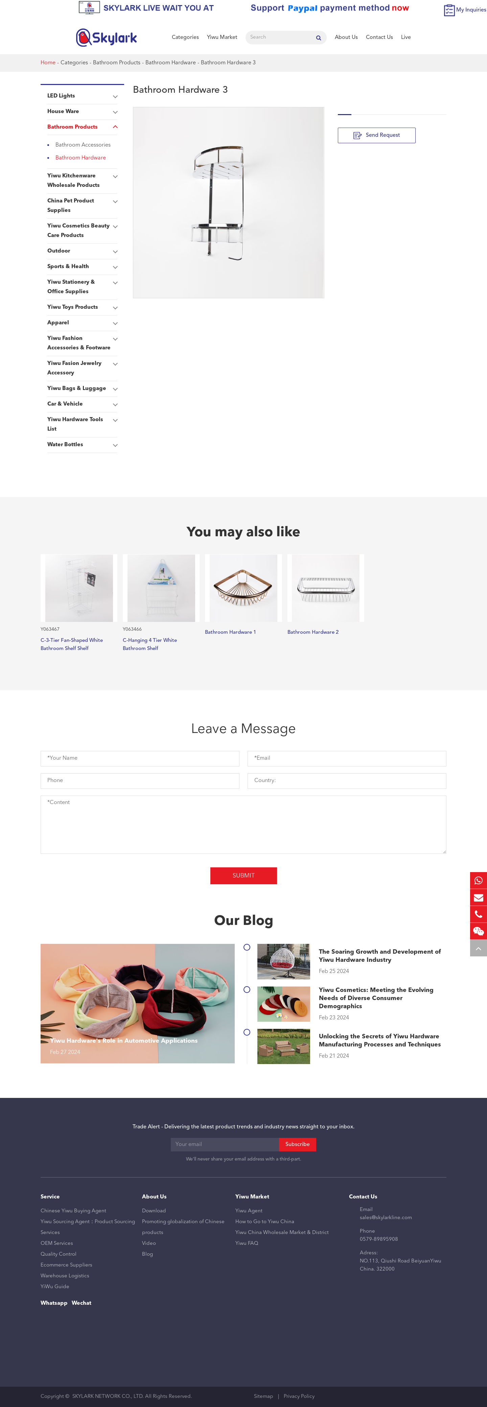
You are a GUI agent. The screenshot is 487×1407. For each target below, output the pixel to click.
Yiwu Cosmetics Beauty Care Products (82, 229)
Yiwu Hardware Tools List (82, 423)
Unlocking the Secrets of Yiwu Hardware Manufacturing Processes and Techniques (380, 1041)
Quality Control (58, 1254)
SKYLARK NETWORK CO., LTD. (108, 1396)
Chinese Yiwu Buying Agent (73, 1211)
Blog (147, 1254)
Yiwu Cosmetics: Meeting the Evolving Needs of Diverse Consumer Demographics (376, 998)
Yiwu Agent (248, 1211)
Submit (244, 876)
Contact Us (379, 37)
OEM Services (57, 1243)
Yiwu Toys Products (82, 307)
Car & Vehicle (82, 404)
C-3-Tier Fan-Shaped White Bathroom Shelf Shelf (72, 644)
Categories (185, 37)
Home (48, 63)
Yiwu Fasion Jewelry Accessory (82, 367)
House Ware (82, 111)
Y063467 (50, 629)
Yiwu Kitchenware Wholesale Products (82, 179)
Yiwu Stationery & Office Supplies (82, 286)
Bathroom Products (116, 63)
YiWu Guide (55, 1287)
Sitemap (263, 1396)
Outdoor (82, 251)
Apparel (82, 323)
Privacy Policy (299, 1396)
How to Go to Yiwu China (264, 1222)
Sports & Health (82, 266)
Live (406, 37)
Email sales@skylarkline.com (386, 1213)
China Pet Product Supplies (82, 204)
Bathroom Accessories (83, 145)
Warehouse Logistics (65, 1276)
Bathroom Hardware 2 (313, 632)
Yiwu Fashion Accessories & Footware (82, 342)
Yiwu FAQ (246, 1243)
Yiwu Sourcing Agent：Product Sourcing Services (88, 1227)
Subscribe (297, 1144)
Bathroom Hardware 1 (230, 632)
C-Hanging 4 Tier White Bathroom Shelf (150, 644)
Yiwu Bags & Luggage (82, 388)
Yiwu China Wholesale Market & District (282, 1232)
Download (154, 1211)
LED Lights (82, 96)
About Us (346, 37)
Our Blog (243, 921)
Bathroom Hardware (170, 63)
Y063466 (132, 629)
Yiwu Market (222, 37)
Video (149, 1243)
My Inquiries (471, 10)
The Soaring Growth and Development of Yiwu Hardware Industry (380, 956)
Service (50, 1197)
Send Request (376, 135)
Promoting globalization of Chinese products (183, 1227)
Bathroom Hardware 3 (228, 63)
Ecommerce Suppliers (66, 1265)
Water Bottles (82, 444)
